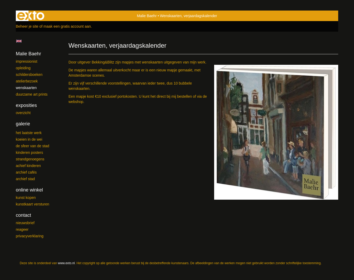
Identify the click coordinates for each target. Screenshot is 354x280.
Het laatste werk (29, 133)
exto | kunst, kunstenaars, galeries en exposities (31, 16)
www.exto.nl (66, 263)
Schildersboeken (29, 74)
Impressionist (26, 61)
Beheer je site (27, 26)
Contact (23, 215)
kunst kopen (26, 197)
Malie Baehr (147, 16)
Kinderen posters (29, 152)
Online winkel (29, 190)
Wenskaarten (26, 88)
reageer (22, 229)
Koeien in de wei (29, 139)
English (19, 41)
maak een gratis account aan (67, 26)
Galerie (23, 123)
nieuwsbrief (25, 223)
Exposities (26, 105)
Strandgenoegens (30, 159)
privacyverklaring (29, 236)
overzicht (23, 113)
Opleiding (23, 68)
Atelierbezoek (27, 81)
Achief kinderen (28, 166)
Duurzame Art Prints (32, 94)
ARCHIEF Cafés (26, 172)
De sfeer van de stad (32, 146)
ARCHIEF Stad (25, 179)
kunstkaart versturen (32, 204)
